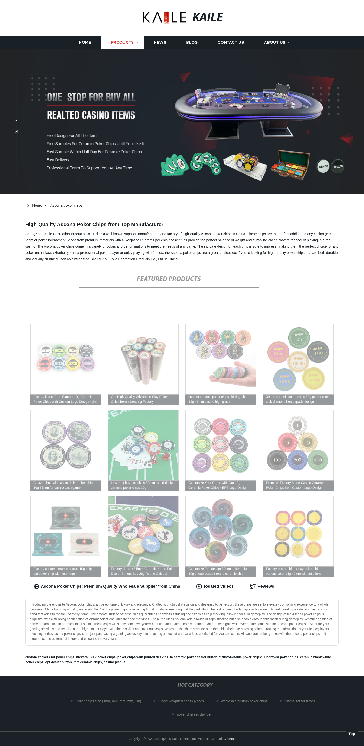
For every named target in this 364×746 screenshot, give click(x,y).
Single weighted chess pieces (185, 701)
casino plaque (114, 662)
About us (274, 42)
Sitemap (229, 739)
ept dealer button (58, 662)
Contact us (231, 42)
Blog (192, 42)
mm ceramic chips (88, 662)
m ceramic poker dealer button (193, 657)
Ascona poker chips (66, 205)
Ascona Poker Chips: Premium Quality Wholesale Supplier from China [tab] (106, 586)
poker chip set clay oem (198, 714)
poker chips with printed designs (142, 657)
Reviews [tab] (262, 586)
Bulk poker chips (102, 657)
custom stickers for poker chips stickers (56, 657)
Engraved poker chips (281, 657)
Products (122, 42)
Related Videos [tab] (215, 586)
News (160, 42)
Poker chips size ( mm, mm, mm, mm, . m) (112, 701)
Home (85, 42)
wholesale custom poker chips (248, 701)
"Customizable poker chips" (241, 657)
